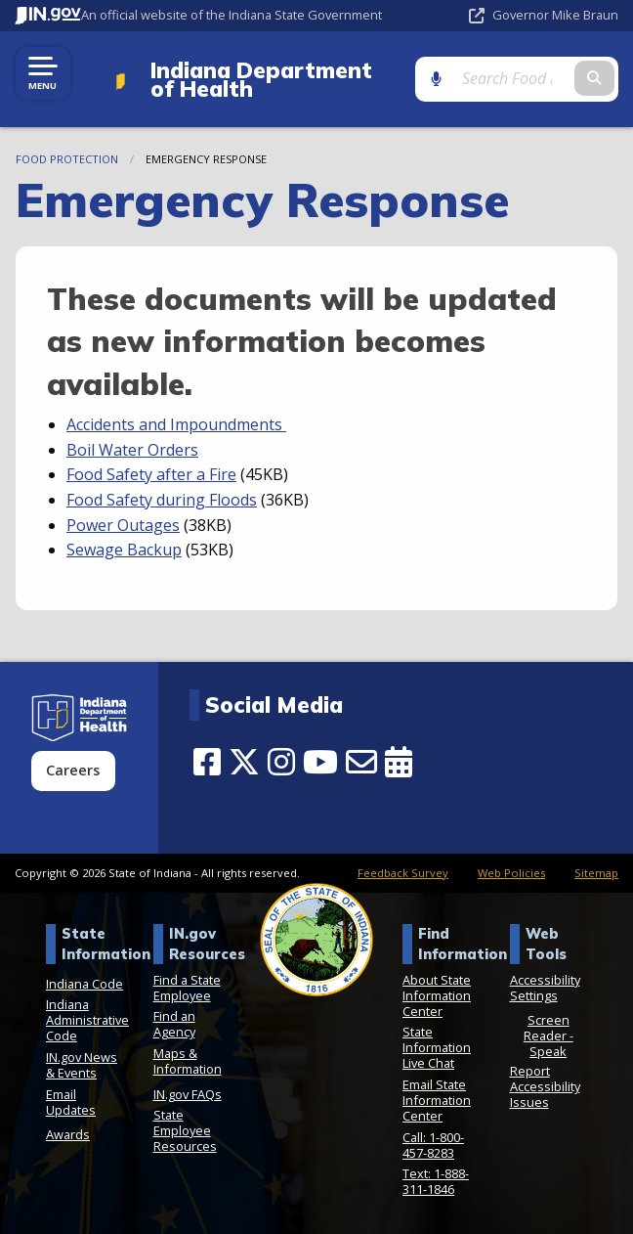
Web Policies (511, 872)
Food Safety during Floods (161, 499)
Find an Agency (174, 1023)
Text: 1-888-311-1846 (435, 1181)
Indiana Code (84, 984)
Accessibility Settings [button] (545, 987)
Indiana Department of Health (272, 79)
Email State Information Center (436, 1100)
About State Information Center (436, 995)
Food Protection (67, 159)
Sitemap (596, 872)
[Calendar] (398, 761)
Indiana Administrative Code (87, 1019)
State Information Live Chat (436, 1047)
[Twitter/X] (244, 761)
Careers (73, 770)
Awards (68, 1134)
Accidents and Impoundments (176, 424)
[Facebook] (207, 761)
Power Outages (123, 525)
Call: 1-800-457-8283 (433, 1145)
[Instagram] (281, 761)
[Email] (361, 761)
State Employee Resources (185, 1130)
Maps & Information (187, 1061)
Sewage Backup (124, 549)
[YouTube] (320, 761)
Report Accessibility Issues (545, 1086)
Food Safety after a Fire (151, 474)
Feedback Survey (403, 872)
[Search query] (536, 79)
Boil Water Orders (132, 450)
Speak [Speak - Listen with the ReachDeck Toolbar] (548, 1051)
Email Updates (71, 1102)
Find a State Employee (187, 987)
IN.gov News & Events (81, 1064)
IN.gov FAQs (187, 1094)
